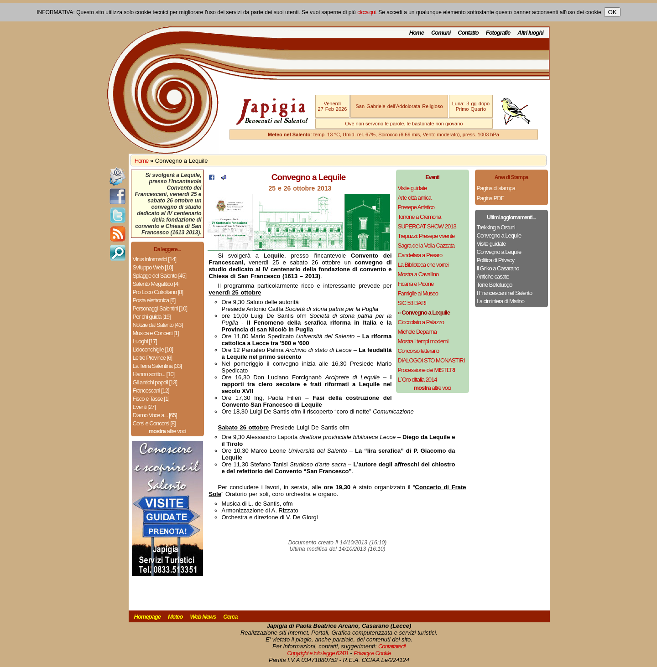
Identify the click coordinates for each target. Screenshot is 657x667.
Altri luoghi (530, 32)
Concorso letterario (418, 350)
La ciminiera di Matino (500, 301)
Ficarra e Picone (416, 283)
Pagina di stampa (496, 188)
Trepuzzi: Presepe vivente (426, 236)
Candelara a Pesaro (420, 255)
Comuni (440, 32)
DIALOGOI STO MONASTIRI (431, 360)
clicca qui (366, 12)
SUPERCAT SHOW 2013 (427, 226)
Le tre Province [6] (152, 357)
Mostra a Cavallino (418, 274)
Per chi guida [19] (152, 316)
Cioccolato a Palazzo (421, 322)
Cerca (230, 616)
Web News (203, 616)
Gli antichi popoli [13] (155, 382)
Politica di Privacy (496, 260)
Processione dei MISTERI (426, 370)
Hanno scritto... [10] (154, 374)
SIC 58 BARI (412, 303)
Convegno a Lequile (499, 235)
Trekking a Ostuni (496, 227)
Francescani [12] (151, 390)
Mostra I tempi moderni (423, 341)
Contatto (468, 32)
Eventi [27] (144, 406)
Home (416, 32)
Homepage (147, 616)
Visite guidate (412, 188)
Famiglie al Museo (418, 293)
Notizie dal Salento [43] (158, 324)
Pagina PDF (490, 198)
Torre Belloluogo (494, 284)
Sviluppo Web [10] (153, 267)
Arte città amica (415, 197)
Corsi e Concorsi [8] (154, 423)
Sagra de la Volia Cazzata (426, 245)
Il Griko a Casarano (498, 268)
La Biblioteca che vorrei (423, 264)
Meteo (175, 616)
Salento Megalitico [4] (156, 283)
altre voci (167, 431)
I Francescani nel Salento (504, 293)
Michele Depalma (417, 331)
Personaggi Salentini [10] (160, 308)
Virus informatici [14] (155, 259)
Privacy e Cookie (372, 653)
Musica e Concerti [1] (156, 333)
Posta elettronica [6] (154, 300)
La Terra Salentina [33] (157, 365)
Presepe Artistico (416, 207)
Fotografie (498, 32)
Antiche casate (493, 276)
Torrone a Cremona (419, 216)
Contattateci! (392, 646)
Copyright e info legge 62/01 (318, 653)
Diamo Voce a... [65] (155, 415)
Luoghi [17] (145, 341)
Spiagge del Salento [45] (160, 275)
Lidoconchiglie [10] (153, 349)
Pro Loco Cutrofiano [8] (158, 292)
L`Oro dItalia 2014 (417, 379)
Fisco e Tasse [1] (151, 398)
